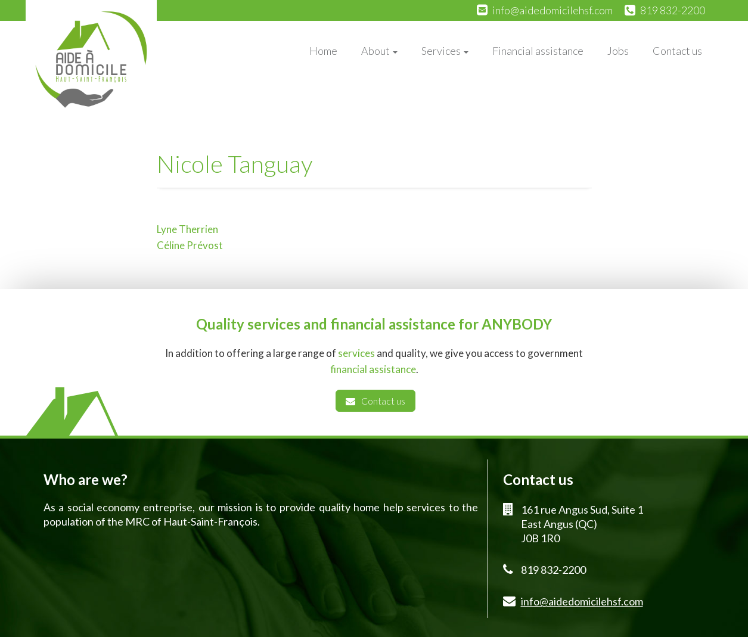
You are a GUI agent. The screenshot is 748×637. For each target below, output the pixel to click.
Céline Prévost (190, 245)
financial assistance (373, 369)
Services (444, 50)
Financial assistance (537, 50)
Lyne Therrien (187, 229)
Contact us (677, 50)
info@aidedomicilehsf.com (552, 10)
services (356, 353)
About (379, 50)
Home (323, 50)
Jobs (618, 50)
